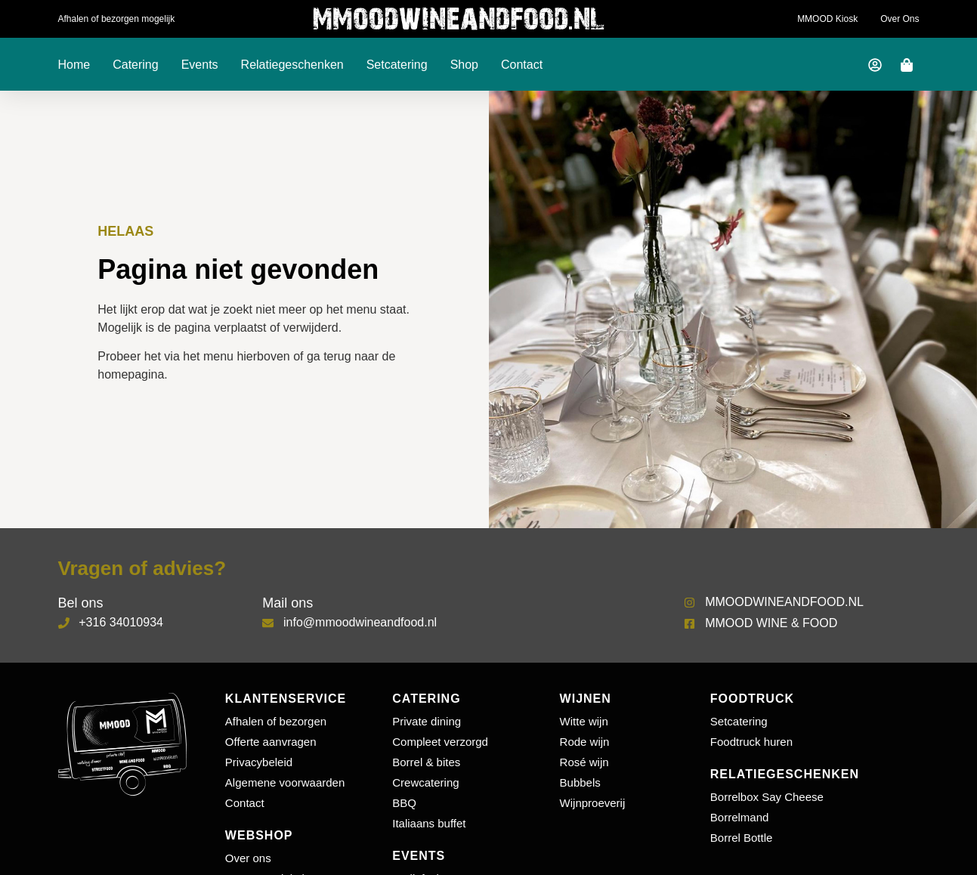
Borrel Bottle (741, 837)
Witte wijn (584, 721)
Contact (522, 64)
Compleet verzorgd (440, 741)
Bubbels (580, 782)
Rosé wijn (584, 762)
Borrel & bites (426, 762)
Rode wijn (585, 741)
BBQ (404, 802)
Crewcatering (425, 782)
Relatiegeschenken (292, 64)
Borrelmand (739, 817)
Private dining (426, 721)
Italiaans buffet (428, 823)
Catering (135, 64)
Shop (464, 64)
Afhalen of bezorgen (275, 721)
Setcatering (397, 64)
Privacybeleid (258, 762)
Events (199, 64)
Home (74, 64)
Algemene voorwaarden (285, 782)
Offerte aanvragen (271, 741)
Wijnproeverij (593, 802)
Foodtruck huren (751, 741)
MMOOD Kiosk (827, 19)
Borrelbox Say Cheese (767, 796)
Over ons (899, 19)
